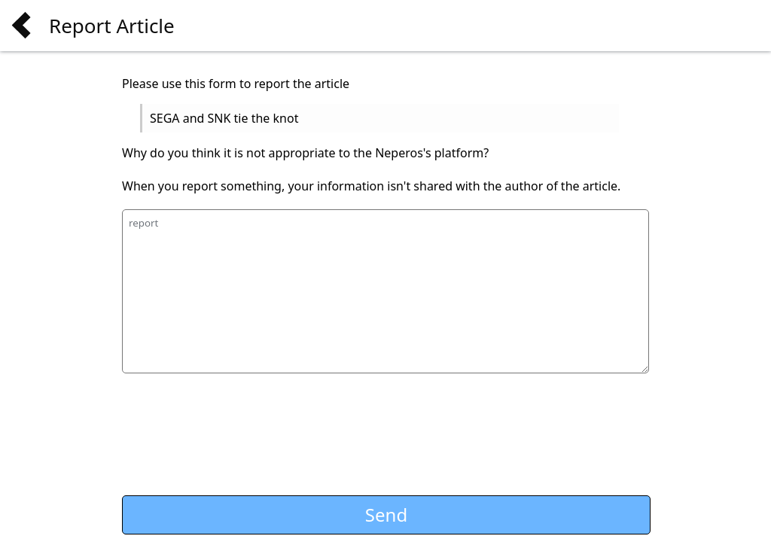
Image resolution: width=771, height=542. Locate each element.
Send (386, 514)
